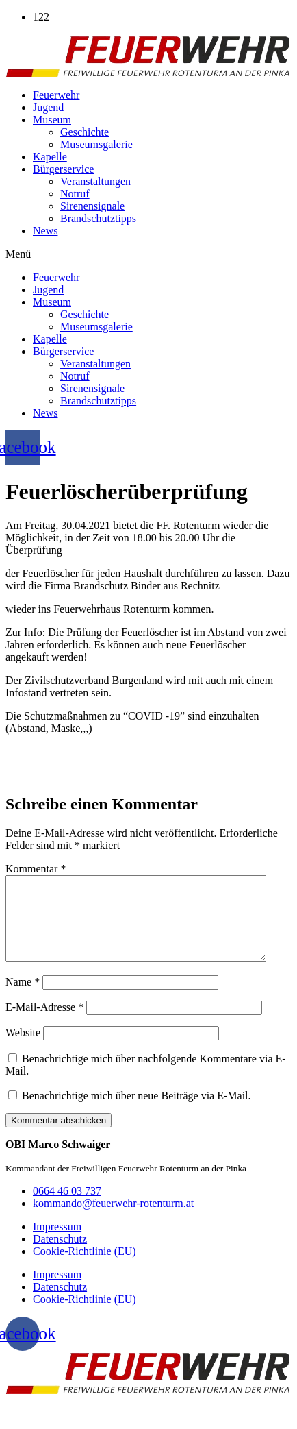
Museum (52, 119)
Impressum (57, 1243)
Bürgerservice (63, 169)
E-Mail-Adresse (44, 1023)
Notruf (75, 193)
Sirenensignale (92, 206)
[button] (148, 254)
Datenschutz (60, 1255)
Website (22, 1049)
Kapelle (50, 156)
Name (22, 998)
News (45, 230)
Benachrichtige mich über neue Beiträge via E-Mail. (136, 1112)
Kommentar (35, 869)
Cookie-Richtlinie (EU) (84, 1267)
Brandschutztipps (98, 218)
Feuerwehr (56, 95)
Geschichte (84, 132)
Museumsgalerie (96, 144)
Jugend (48, 107)
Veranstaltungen (95, 181)
